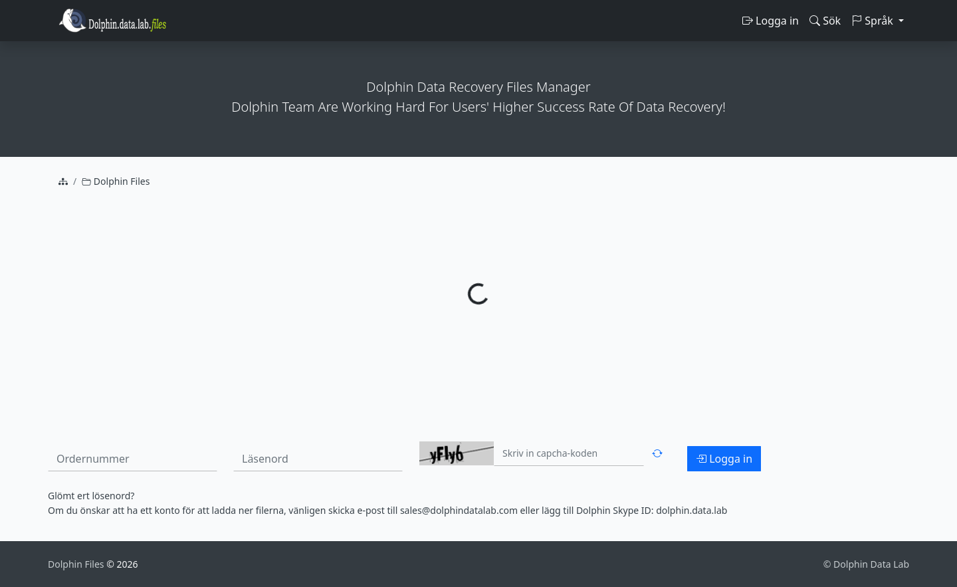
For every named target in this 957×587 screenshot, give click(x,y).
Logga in (770, 20)
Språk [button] (873, 20)
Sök (825, 20)
